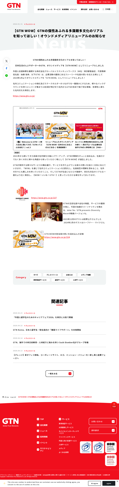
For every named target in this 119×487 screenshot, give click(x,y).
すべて (35, 275)
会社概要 (42, 425)
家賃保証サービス (39, 280)
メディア (62, 448)
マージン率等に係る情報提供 (76, 475)
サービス (64, 419)
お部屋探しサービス (66, 427)
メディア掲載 (86, 275)
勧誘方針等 (37, 475)
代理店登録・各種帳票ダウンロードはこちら (95, 2)
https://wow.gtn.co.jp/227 (44, 197)
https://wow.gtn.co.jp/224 (57, 237)
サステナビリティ (44, 449)
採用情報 (42, 437)
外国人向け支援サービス (68, 441)
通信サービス (60, 280)
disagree (94, 483)
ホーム (7, 397)
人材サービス (78, 280)
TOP (40, 419)
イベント (42, 443)
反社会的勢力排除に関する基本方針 (54, 475)
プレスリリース (52, 275)
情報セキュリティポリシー (24, 475)
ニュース (13, 397)
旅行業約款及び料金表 (94, 475)
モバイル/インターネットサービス (69, 432)
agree (109, 483)
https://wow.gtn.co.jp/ (24, 95)
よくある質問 (64, 452)
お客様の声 (106, 475)
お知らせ (69, 275)
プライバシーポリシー (7, 475)
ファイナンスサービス (67, 437)
